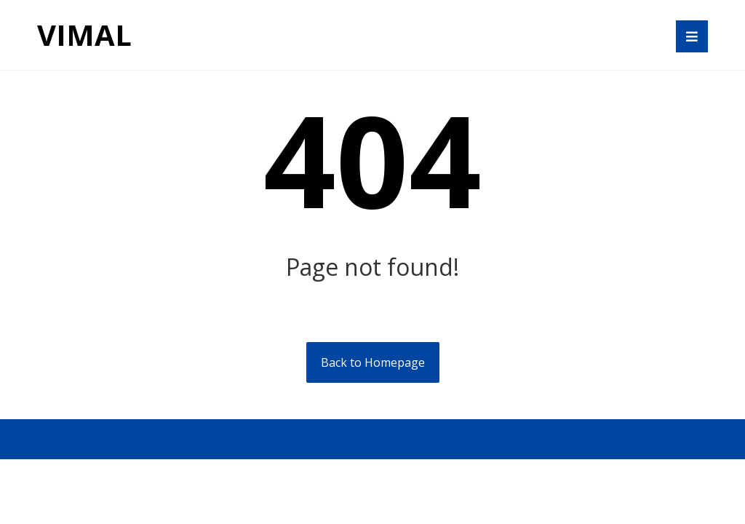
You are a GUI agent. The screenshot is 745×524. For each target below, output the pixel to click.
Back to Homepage (373, 362)
